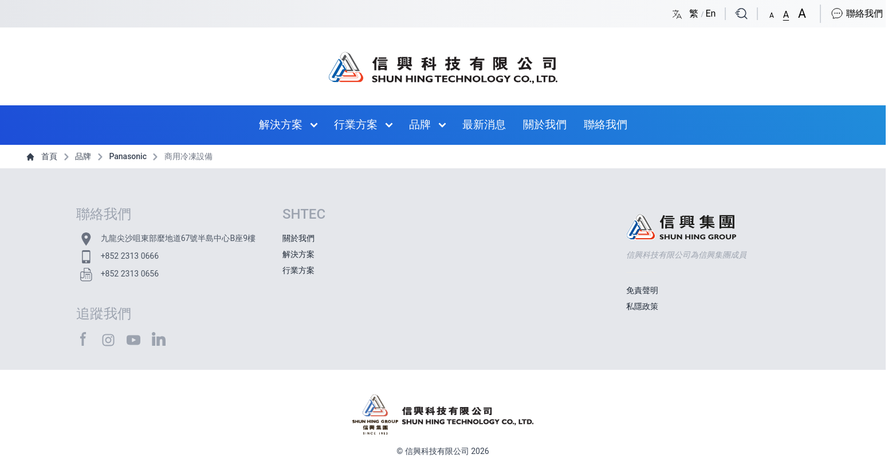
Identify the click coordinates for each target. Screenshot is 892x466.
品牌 (420, 124)
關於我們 (545, 124)
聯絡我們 (856, 13)
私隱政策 (642, 306)
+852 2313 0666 (130, 255)
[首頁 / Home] (443, 61)
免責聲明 (642, 290)
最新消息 (484, 124)
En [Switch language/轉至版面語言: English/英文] (710, 13)
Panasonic (121, 156)
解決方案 (280, 124)
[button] (771, 13)
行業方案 (356, 124)
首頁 (43, 156)
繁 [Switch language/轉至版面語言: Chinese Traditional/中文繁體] (695, 13)
